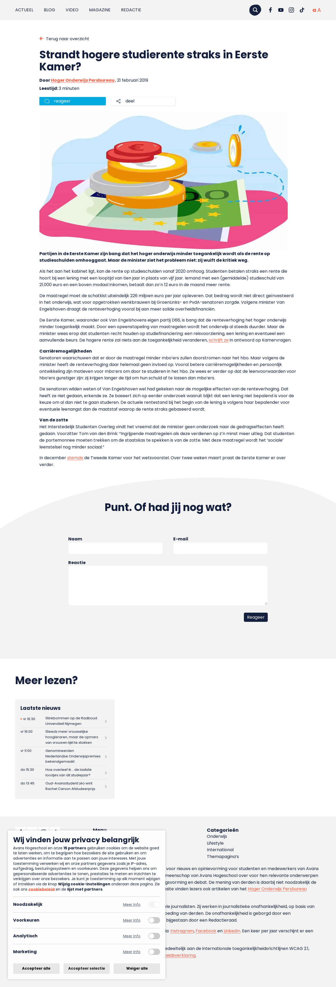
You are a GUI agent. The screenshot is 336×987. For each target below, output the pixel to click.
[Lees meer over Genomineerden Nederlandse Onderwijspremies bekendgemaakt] (64, 756)
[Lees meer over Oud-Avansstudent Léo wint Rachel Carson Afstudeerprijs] (64, 786)
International (220, 850)
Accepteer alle (36, 968)
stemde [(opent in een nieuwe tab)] (75, 458)
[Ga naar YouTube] (281, 10)
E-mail (180, 539)
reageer (62, 101)
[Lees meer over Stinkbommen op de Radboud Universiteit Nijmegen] (64, 721)
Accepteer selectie (86, 968)
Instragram (182, 931)
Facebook (206, 931)
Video (72, 10)
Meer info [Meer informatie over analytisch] (131, 936)
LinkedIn (232, 931)
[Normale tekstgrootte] (314, 10)
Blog (49, 10)
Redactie (131, 10)
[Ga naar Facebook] (270, 10)
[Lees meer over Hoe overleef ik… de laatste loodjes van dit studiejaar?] (64, 772)
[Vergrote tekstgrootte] (319, 10)
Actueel (24, 10)
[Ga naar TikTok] (302, 10)
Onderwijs (217, 836)
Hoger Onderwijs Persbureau (82, 80)
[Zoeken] (255, 10)
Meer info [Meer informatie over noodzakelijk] (131, 904)
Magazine (100, 10)
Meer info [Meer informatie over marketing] (131, 951)
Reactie (77, 563)
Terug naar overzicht (67, 39)
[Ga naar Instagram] (291, 10)
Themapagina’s (223, 857)
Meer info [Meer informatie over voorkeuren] (131, 920)
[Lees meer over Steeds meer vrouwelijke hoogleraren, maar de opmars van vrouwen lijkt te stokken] (64, 737)
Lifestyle (215, 843)
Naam (75, 539)
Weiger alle (137, 968)
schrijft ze (219, 340)
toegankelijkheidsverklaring (167, 955)
